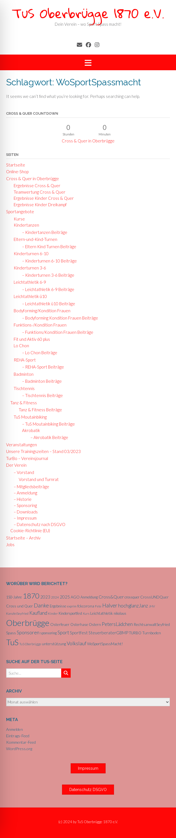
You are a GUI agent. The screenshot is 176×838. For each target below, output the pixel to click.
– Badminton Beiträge (40, 381)
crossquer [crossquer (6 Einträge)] (132, 597)
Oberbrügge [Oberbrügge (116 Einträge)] (27, 623)
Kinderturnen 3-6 (28, 267)
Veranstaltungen (21, 444)
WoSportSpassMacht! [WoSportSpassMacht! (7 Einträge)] (105, 644)
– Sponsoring (23, 505)
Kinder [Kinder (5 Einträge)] (53, 613)
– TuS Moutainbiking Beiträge (47, 423)
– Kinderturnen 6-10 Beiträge (48, 260)
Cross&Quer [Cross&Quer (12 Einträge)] (111, 596)
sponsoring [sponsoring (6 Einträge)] (48, 633)
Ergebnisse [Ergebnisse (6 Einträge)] (58, 606)
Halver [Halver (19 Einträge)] (109, 605)
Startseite (15, 164)
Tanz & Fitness (23, 402)
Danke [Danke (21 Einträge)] (41, 605)
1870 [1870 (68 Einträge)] (31, 595)
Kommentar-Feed (21, 742)
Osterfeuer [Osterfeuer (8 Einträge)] (60, 624)
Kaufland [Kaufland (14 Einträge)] (38, 613)
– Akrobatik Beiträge (47, 437)
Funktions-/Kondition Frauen (38, 324)
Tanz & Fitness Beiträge (40, 409)
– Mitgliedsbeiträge (29, 486)
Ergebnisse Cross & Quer (35, 185)
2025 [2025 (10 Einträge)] (65, 596)
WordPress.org (19, 748)
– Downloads (24, 511)
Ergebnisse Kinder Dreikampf (38, 204)
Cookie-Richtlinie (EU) (30, 530)
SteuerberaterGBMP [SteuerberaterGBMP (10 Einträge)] (108, 632)
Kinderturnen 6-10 (29, 253)
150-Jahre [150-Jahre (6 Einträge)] (14, 597)
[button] (88, 63)
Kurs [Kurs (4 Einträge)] (86, 613)
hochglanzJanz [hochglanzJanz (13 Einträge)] (133, 606)
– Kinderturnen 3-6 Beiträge (46, 275)
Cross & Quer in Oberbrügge (88, 140)
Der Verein (16, 465)
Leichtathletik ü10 (28, 296)
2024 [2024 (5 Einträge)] (55, 597)
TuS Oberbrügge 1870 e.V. (88, 13)
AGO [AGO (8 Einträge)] (75, 597)
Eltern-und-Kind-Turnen (33, 239)
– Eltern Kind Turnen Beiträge (47, 246)
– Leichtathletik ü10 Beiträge (47, 303)
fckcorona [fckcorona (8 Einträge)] (85, 606)
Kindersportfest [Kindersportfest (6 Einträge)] (70, 613)
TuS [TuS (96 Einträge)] (12, 642)
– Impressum (23, 517)
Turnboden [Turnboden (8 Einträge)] (151, 632)
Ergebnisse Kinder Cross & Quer (42, 198)
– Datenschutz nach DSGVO (37, 524)
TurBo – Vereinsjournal (27, 458)
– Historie (21, 499)
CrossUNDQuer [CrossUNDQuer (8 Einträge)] (154, 597)
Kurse (17, 218)
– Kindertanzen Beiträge (43, 232)
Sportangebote (20, 211)
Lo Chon (19, 345)
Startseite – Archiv (23, 537)
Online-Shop (17, 171)
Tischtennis (22, 388)
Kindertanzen (24, 224)
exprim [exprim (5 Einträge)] (72, 606)
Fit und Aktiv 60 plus (30, 339)
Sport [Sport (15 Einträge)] (63, 632)
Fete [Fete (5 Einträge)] (98, 606)
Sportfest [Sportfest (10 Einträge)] (79, 632)
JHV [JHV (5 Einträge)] (152, 606)
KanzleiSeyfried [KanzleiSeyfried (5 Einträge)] (17, 613)
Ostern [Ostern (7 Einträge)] (95, 624)
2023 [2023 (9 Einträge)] (45, 596)
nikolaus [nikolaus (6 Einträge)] (120, 613)
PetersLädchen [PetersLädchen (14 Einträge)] (117, 624)
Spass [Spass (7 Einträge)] (11, 633)
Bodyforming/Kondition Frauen (40, 310)
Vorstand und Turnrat (39, 479)
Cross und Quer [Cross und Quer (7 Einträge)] (19, 606)
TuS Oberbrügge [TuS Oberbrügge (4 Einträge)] (30, 644)
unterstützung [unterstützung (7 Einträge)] (54, 644)
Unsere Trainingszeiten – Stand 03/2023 (43, 451)
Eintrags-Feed (17, 735)
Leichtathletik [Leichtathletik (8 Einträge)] (101, 613)
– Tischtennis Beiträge (41, 395)
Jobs (10, 544)
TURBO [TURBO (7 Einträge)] (135, 633)
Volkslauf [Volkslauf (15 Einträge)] (76, 643)
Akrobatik (30, 430)
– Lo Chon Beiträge (38, 352)
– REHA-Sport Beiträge (41, 366)
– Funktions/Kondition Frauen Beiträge (56, 332)
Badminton (22, 374)
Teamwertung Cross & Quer (37, 191)
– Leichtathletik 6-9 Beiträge (46, 289)
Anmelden (14, 729)
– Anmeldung (23, 492)
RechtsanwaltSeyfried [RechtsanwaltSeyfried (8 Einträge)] (152, 624)
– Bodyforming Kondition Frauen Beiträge (58, 317)
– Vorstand (22, 472)
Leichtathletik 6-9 (28, 282)
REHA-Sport (23, 359)
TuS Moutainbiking (28, 416)
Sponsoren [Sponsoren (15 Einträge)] (28, 632)
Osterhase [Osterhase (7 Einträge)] (79, 624)
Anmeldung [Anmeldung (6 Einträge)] (89, 597)
